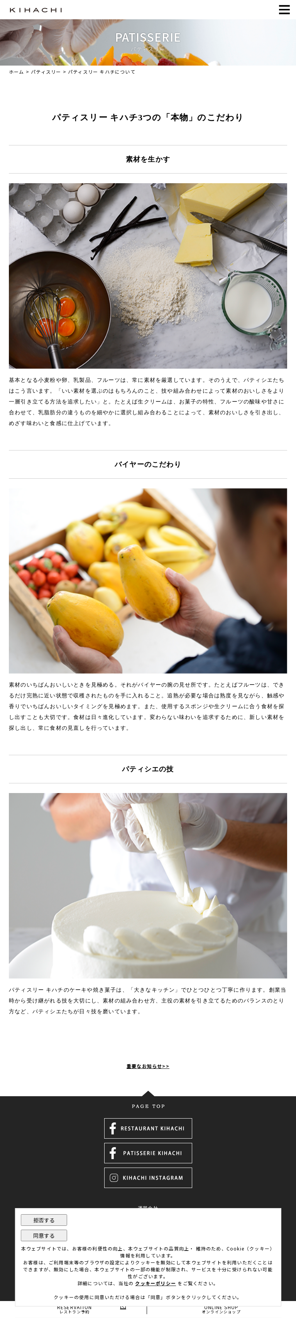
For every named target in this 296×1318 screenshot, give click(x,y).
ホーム (16, 71)
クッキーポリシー (155, 1283)
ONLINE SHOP (221, 1309)
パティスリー (46, 71)
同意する (44, 1235)
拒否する (44, 1220)
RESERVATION (74, 1309)
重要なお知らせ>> (148, 1066)
